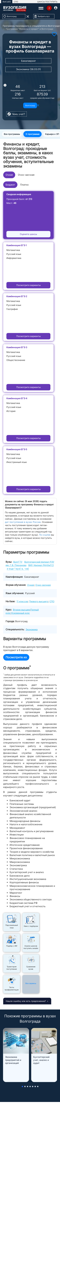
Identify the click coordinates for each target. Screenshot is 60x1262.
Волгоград (30, 105)
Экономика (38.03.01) (28, 69)
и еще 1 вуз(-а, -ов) (18, 568)
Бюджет (10, 184)
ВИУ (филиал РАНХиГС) (41, 565)
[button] (22, 1086)
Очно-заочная (26, 174)
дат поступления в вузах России (23, 522)
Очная (9, 174)
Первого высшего (38, 601)
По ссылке (44, 534)
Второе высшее (21, 609)
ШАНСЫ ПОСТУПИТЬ (47, 1)
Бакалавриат (28, 60)
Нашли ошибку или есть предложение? (26, 1001)
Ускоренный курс (20, 613)
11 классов (22, 601)
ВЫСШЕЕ (7, 1)
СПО (16, 1)
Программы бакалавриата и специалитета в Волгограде (31, 26)
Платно (24, 184)
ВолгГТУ (17, 561)
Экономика (32, 629)
